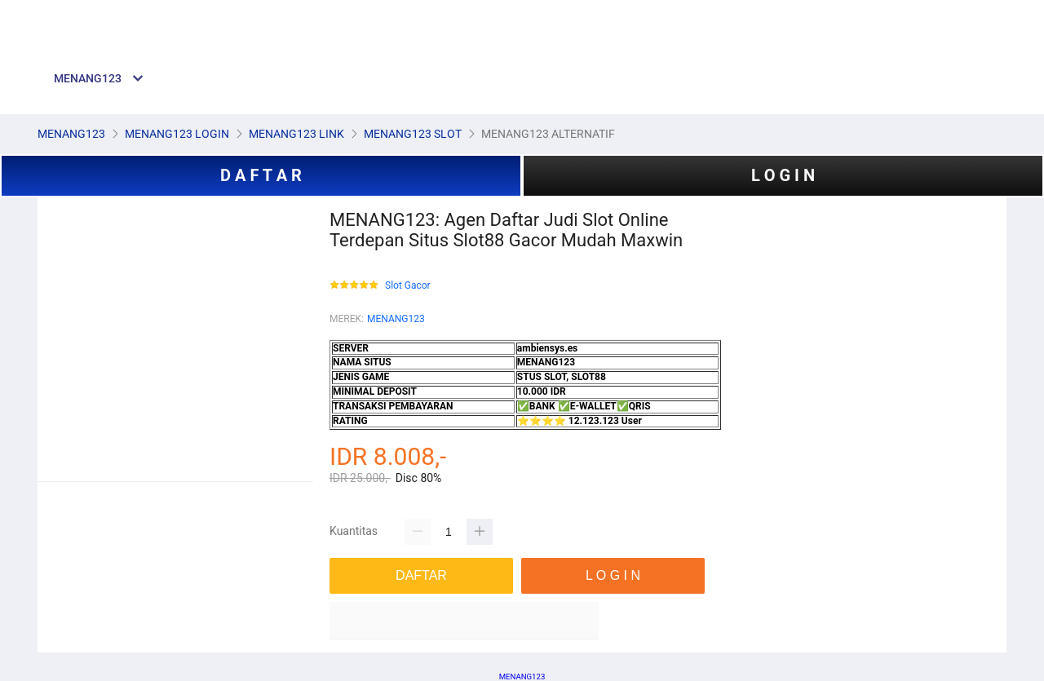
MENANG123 (396, 319)
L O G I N (783, 175)
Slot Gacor (408, 286)
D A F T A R (261, 175)
